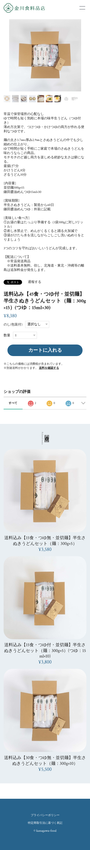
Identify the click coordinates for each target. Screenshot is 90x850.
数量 (7, 335)
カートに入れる (45, 350)
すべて (13, 403)
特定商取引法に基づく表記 (45, 823)
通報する (34, 282)
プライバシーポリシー (45, 815)
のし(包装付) (13, 324)
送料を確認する (49, 368)
